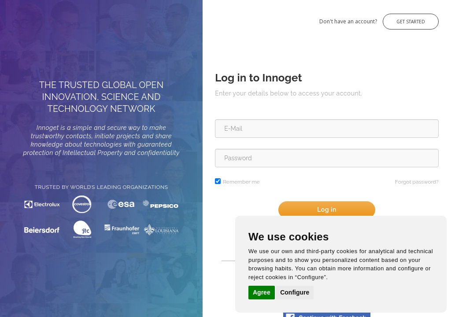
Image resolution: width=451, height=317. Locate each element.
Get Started (410, 21)
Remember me (241, 182)
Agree (261, 292)
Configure (294, 292)
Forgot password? (417, 182)
